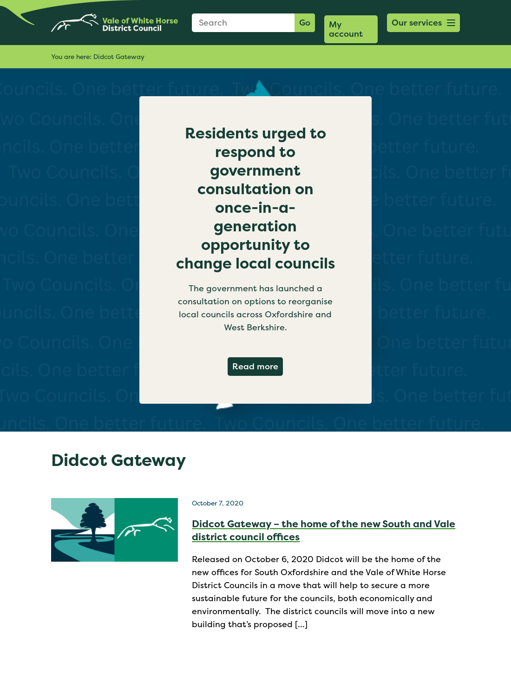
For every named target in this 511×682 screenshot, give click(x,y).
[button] (423, 22)
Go (304, 22)
